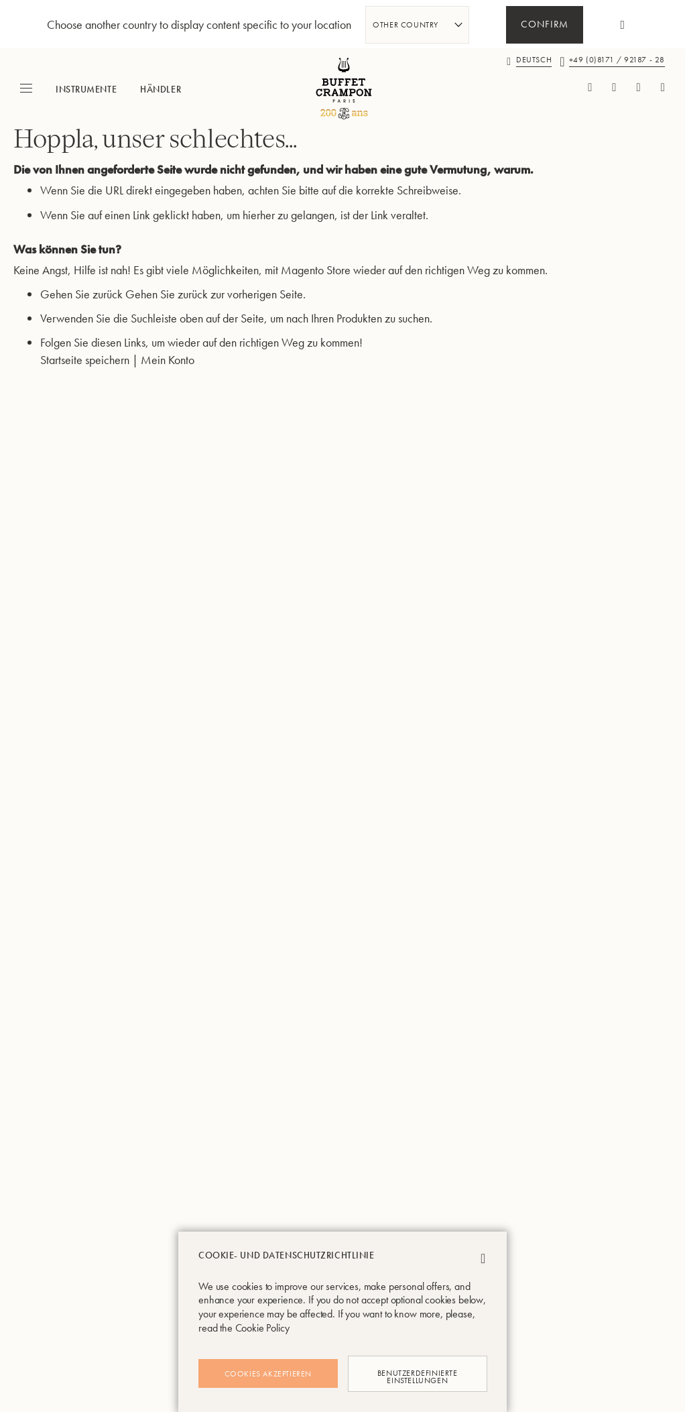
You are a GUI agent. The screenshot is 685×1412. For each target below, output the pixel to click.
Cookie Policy (262, 1328)
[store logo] (342, 88)
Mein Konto (167, 376)
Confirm (544, 25)
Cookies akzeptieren (268, 1373)
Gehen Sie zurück (81, 310)
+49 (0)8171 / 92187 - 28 (617, 59)
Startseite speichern (84, 376)
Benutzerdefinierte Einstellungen (417, 1373)
